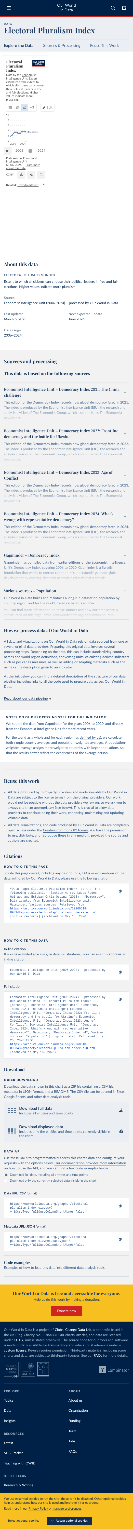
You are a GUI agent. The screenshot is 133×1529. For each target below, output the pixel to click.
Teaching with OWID (20, 1478)
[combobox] (112, 7)
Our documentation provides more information (90, 1175)
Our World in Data (66, 7)
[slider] (33, 229)
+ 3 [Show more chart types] (63, 84)
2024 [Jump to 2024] (121, 229)
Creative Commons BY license (65, 830)
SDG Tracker (13, 1468)
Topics (8, 1416)
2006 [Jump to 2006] (22, 229)
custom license (15, 1365)
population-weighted (73, 742)
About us (75, 1416)
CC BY (50, 244)
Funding (74, 1436)
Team (72, 1446)
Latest (8, 1458)
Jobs (71, 1456)
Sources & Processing (61, 46)
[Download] (103, 242)
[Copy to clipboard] (115, 891)
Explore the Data (18, 46)
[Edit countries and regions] (120, 84)
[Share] (113, 242)
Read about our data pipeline (27, 698)
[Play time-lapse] (10, 229)
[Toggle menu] (9, 8)
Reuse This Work (104, 46)
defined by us (90, 737)
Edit (122, 84)
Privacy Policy (38, 1508)
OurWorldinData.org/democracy (25, 244)
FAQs (98, 1371)
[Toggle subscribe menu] (124, 8)
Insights (9, 1436)
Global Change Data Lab (73, 1345)
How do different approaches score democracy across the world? (81, 251)
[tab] (16, 84)
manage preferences (67, 1508)
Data (7, 1426)
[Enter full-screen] (123, 242)
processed (76, 303)
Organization (78, 1426)
